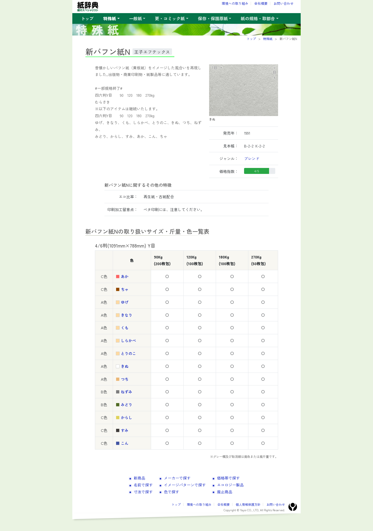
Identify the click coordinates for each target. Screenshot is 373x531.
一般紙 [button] (135, 18)
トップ (87, 18)
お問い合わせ (284, 3)
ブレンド (251, 158)
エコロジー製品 (230, 485)
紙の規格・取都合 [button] (258, 18)
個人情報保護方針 (248, 504)
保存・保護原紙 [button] (213, 18)
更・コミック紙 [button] (170, 18)
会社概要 (261, 3)
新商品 (139, 478)
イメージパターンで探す (185, 485)
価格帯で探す (228, 478)
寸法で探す (143, 492)
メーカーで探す (177, 478)
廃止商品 (224, 492)
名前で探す (143, 485)
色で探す (171, 492)
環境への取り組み (235, 3)
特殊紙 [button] (109, 18)
